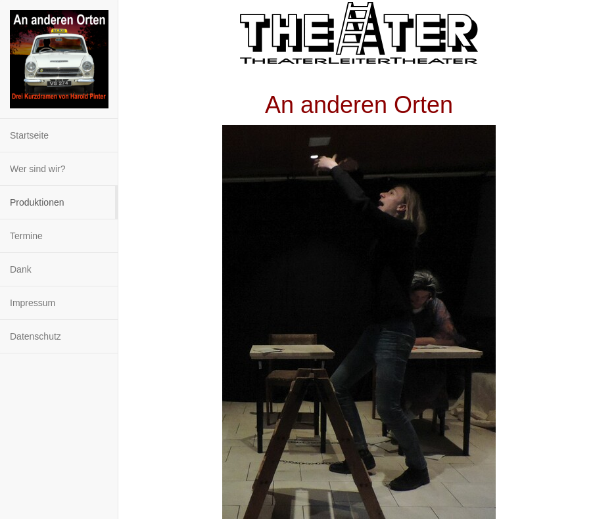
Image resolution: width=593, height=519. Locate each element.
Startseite (29, 135)
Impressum (32, 303)
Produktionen (37, 202)
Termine (26, 236)
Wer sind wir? (38, 169)
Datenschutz (35, 336)
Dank (21, 269)
